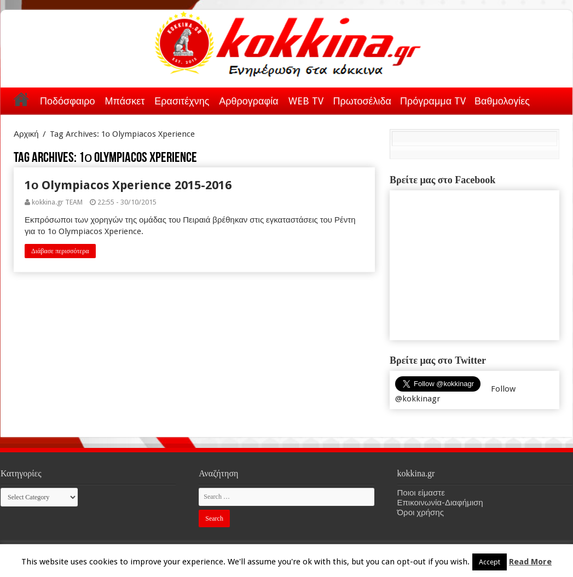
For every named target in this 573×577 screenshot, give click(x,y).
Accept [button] (489, 562)
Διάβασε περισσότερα (60, 251)
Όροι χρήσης (420, 512)
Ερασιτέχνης (181, 101)
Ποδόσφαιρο (67, 101)
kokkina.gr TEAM (57, 202)
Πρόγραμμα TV (433, 101)
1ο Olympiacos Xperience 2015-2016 (128, 185)
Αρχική (21, 99)
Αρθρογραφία (248, 101)
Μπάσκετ (124, 101)
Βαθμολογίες (502, 101)
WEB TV (305, 101)
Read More (530, 562)
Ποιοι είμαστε (421, 493)
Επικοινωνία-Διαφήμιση (440, 503)
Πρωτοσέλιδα (362, 101)
